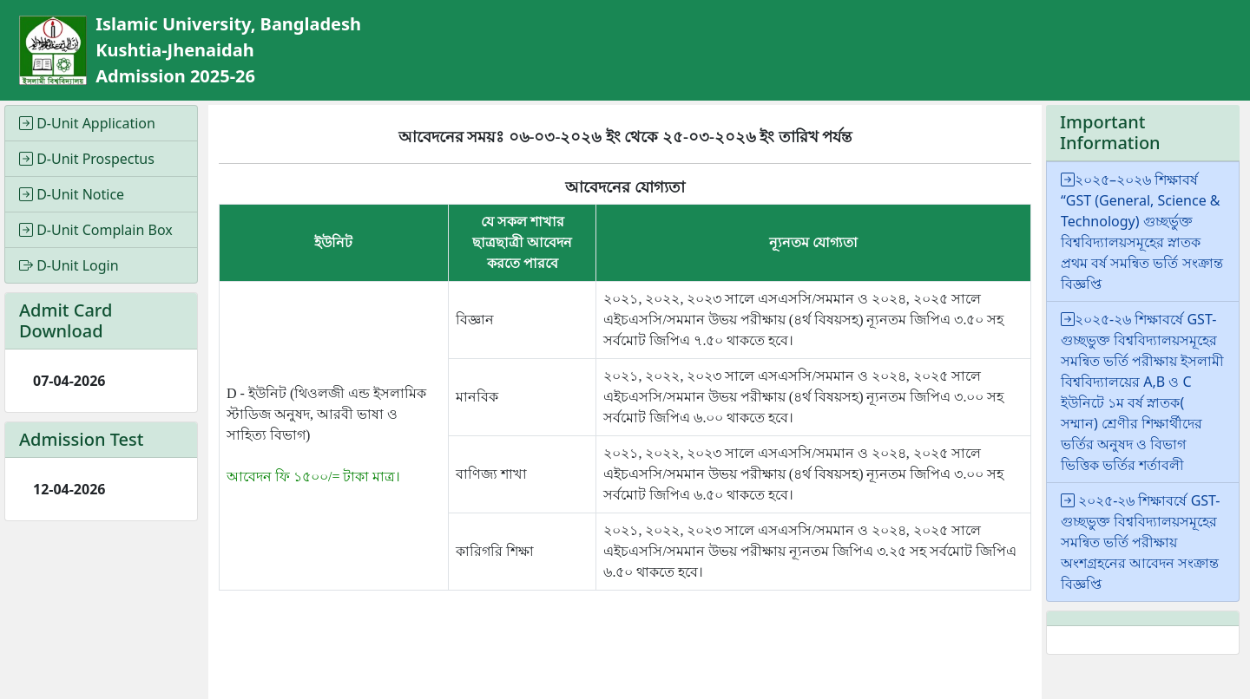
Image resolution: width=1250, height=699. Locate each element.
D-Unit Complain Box (96, 229)
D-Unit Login (69, 265)
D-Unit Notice (71, 194)
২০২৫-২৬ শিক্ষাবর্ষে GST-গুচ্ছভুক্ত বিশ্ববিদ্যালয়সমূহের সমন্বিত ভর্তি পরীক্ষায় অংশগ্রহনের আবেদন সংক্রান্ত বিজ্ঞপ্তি (1140, 542)
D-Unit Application (87, 123)
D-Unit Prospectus (87, 158)
